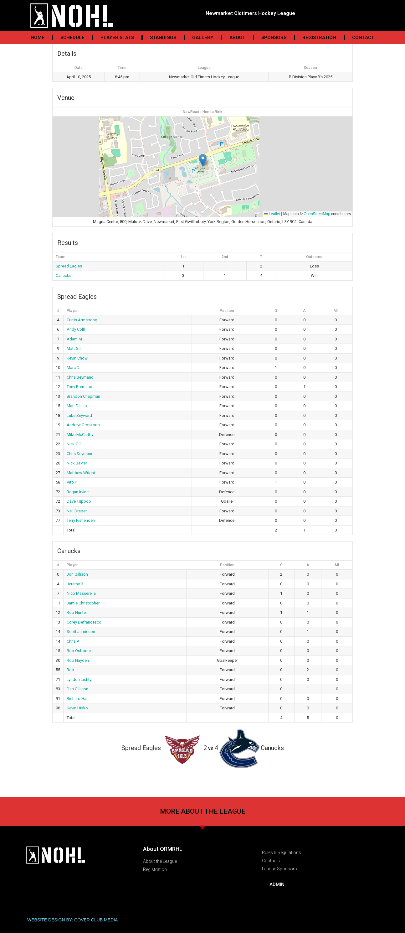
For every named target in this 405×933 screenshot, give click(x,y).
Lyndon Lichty (79, 679)
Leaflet (272, 214)
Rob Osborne (79, 650)
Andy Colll (76, 329)
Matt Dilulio (77, 405)
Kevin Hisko (77, 708)
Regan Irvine (78, 492)
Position (227, 310)
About (237, 37)
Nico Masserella (81, 593)
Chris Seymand (80, 377)
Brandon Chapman (83, 396)
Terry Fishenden (81, 520)
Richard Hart (78, 698)
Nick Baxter (77, 463)
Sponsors (273, 37)
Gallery (202, 37)
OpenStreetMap (317, 214)
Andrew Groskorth (83, 424)
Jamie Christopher (83, 603)
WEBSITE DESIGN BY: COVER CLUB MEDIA (72, 919)
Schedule (72, 37)
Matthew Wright (81, 472)
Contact (363, 37)
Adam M (74, 339)
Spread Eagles (69, 266)
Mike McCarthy (80, 434)
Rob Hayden (78, 660)
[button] (203, 160)
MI (336, 310)
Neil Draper (77, 511)
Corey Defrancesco (84, 622)
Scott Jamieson (81, 631)
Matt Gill (74, 348)
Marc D (73, 367)
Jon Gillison (77, 574)
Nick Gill (74, 444)
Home (37, 37)
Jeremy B (75, 584)
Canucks (63, 275)
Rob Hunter (77, 612)
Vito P (72, 482)
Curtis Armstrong (82, 320)
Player (72, 310)
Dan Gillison (77, 689)
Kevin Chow (77, 358)
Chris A (73, 641)
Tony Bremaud (79, 386)
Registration (319, 37)
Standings (163, 37)
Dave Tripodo (79, 501)
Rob (70, 669)
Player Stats (117, 37)
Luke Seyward (79, 415)
